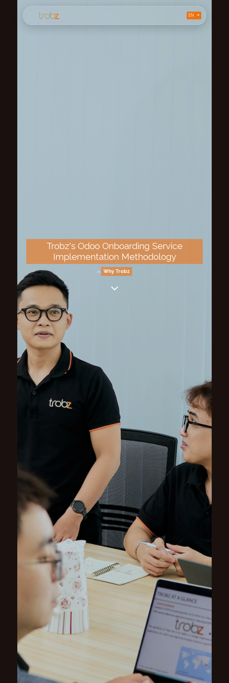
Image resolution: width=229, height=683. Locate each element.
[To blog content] (115, 288)
